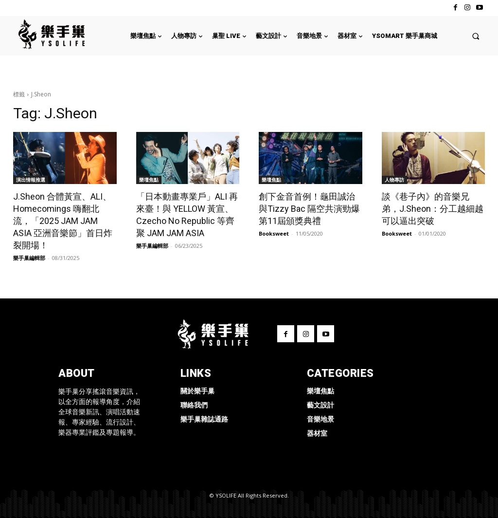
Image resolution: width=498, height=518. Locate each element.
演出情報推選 (30, 179)
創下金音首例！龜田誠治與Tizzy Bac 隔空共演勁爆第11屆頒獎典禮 (309, 208)
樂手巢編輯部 (29, 257)
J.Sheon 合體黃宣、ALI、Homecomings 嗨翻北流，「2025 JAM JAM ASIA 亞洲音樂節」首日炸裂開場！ (62, 220)
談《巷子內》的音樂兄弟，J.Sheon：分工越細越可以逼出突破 (432, 208)
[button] (475, 35)
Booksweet (274, 233)
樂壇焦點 (149, 179)
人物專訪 (394, 179)
